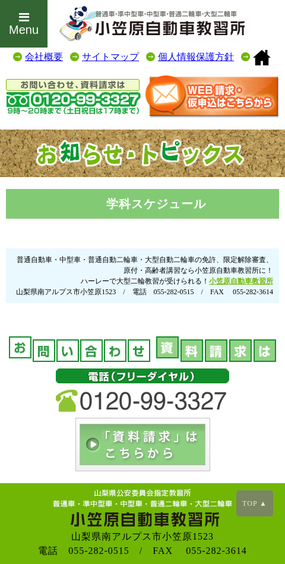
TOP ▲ (254, 503)
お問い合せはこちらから (142, 444)
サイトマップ (110, 57)
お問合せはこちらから (212, 96)
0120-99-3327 (73, 98)
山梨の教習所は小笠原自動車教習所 (262, 57)
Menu (24, 23)
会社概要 (44, 57)
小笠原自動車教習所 (241, 281)
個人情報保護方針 (196, 57)
